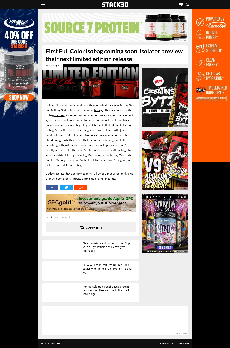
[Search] (187, 4)
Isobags (98, 110)
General (65, 217)
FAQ (173, 343)
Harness (59, 115)
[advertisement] (115, 27)
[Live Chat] (181, 4)
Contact (164, 343)
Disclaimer (183, 343)
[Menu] (43, 4)
